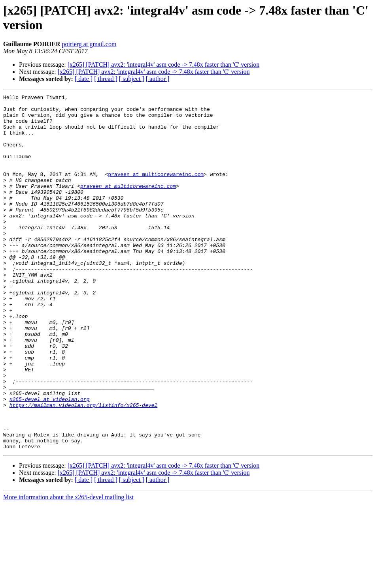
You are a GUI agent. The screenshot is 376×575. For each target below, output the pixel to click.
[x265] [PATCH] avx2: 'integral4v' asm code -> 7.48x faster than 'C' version (164, 64)
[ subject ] (131, 78)
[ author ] (158, 78)
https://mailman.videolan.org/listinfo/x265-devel (83, 467)
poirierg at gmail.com (89, 44)
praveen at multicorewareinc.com (156, 190)
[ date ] (84, 78)
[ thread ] (105, 78)
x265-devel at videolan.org (49, 460)
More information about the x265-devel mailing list (68, 568)
